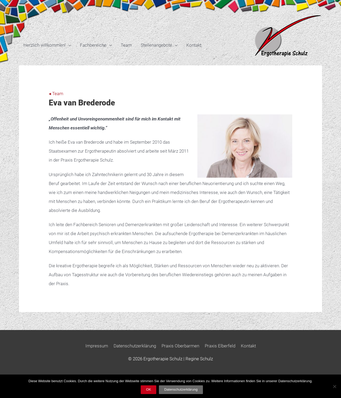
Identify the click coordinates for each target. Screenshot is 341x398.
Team (126, 45)
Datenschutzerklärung (135, 345)
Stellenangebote (156, 45)
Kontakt (193, 45)
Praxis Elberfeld (220, 345)
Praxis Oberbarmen (180, 345)
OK (148, 389)
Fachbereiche (93, 45)
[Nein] (334, 386)
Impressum (96, 345)
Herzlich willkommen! (44, 45)
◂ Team (56, 93)
